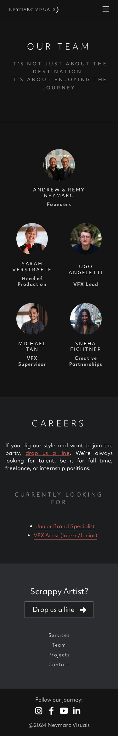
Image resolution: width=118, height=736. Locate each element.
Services (59, 635)
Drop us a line (53, 609)
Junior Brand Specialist (65, 526)
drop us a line (47, 452)
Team (59, 645)
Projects (59, 655)
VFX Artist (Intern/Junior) (65, 535)
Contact (59, 664)
